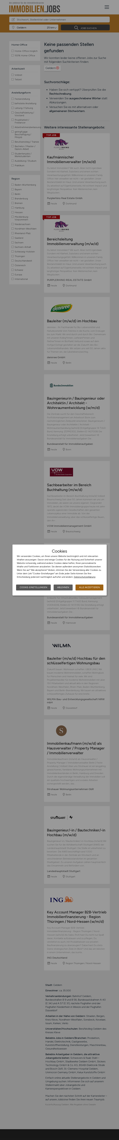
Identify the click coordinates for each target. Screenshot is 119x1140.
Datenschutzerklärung (84, 577)
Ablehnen (63, 587)
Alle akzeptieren (89, 587)
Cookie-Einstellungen (33, 587)
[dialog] (59, 570)
